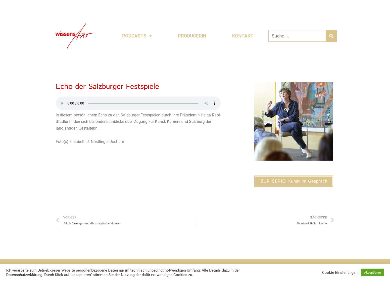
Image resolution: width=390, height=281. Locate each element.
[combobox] (297, 36)
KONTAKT (242, 36)
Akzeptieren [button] (372, 272)
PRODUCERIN (192, 36)
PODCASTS (137, 36)
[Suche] (331, 36)
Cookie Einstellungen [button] (339, 272)
